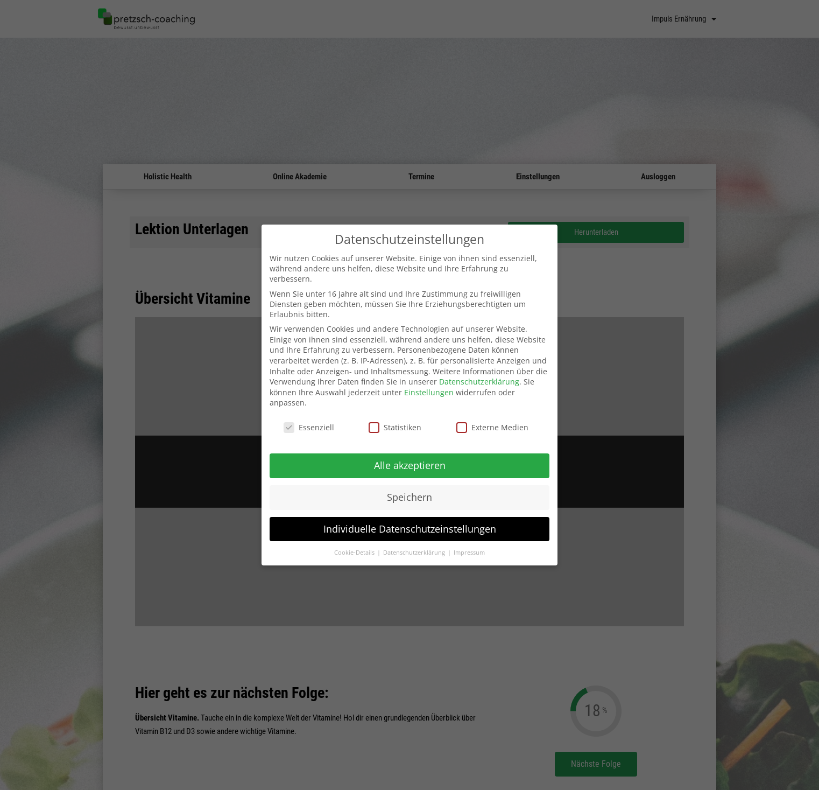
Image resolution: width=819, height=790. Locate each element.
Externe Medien (492, 427)
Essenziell (309, 427)
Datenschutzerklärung (479, 381)
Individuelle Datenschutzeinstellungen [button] (409, 528)
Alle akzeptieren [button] (410, 464)
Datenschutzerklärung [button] (415, 552)
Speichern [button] (409, 496)
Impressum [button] (469, 552)
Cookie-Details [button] (355, 552)
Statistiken (395, 427)
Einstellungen (429, 392)
